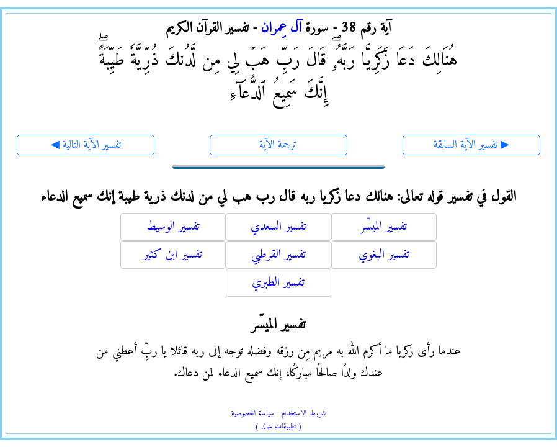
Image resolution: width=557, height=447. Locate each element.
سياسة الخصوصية (252, 413)
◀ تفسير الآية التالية (86, 145)
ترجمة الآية (278, 145)
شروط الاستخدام (304, 413)
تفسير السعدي (278, 227)
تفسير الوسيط (173, 227)
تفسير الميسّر (383, 227)
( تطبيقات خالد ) (278, 426)
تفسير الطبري (278, 283)
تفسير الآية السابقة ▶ (471, 145)
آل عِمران (281, 28)
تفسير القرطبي (278, 255)
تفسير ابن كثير (172, 255)
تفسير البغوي (384, 255)
